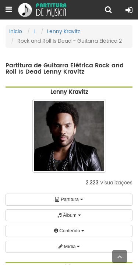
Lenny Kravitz (63, 31)
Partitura (68, 199)
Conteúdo (69, 230)
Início (15, 31)
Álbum (68, 215)
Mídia (69, 246)
